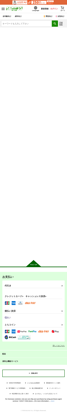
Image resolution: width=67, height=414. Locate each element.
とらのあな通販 (17, 64)
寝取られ (50, 51)
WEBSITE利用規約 (15, 383)
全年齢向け (7, 16)
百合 (50, 57)
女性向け (59, 16)
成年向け (18, 16)
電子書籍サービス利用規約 (17, 388)
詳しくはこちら (59, 346)
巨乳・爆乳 (17, 45)
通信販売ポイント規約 (53, 383)
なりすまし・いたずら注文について (46, 393)
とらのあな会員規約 (33, 383)
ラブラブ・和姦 (17, 57)
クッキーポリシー (54, 388)
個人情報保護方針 (37, 388)
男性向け (47, 16)
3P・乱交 (16, 51)
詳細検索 (61, 23)
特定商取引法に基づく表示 (20, 393)
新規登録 (45, 9)
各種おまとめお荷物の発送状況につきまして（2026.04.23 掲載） (34, 31)
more (52, 401)
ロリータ (50, 45)
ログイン (54, 9)
